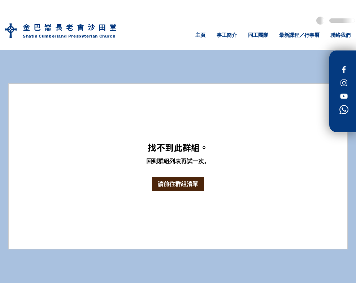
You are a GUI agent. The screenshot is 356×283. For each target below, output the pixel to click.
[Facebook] (343, 69)
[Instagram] (343, 82)
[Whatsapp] (343, 109)
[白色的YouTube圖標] (343, 96)
